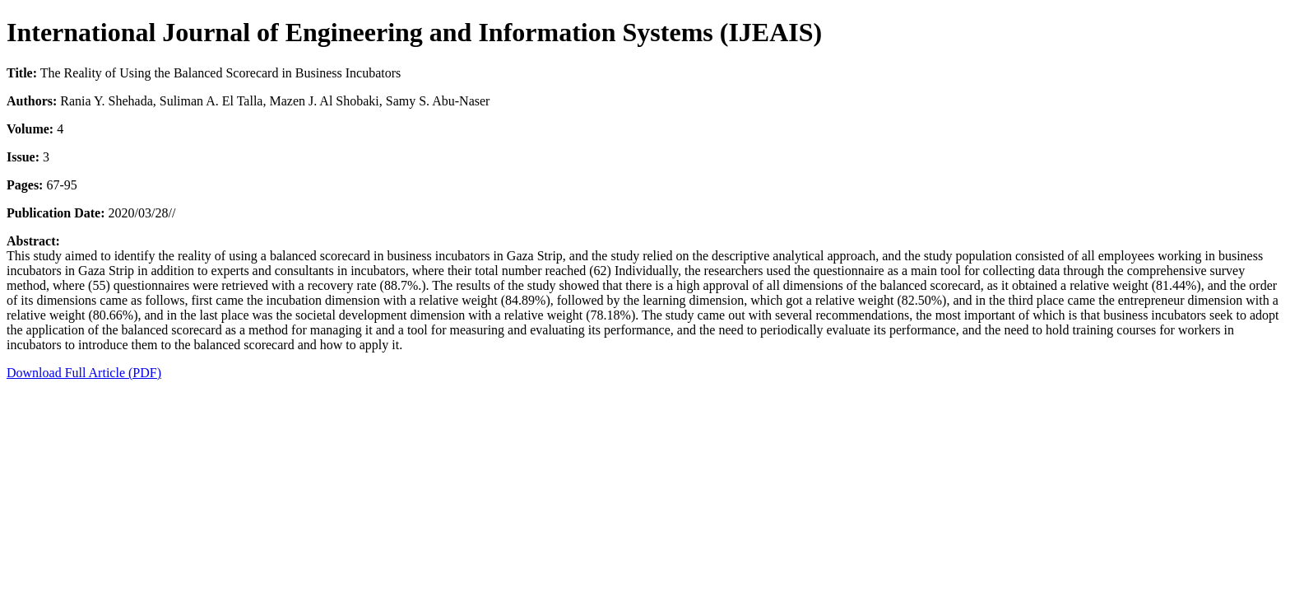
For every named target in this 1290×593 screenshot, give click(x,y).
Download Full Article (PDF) (84, 373)
